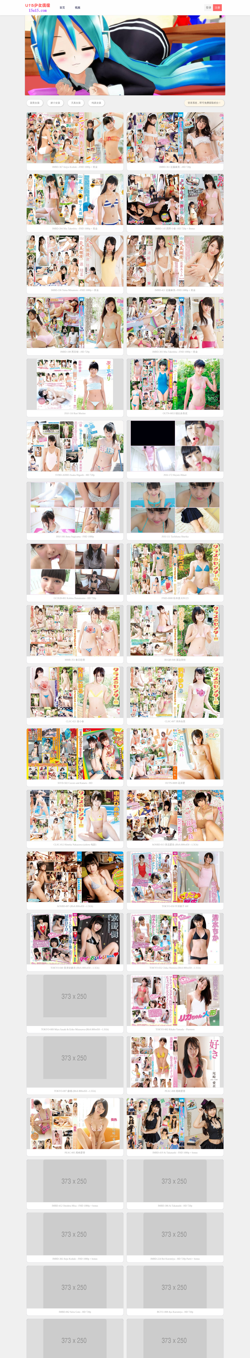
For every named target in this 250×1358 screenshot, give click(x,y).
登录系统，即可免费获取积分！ (204, 103)
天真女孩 (76, 103)
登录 (208, 7)
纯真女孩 (96, 103)
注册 (217, 7)
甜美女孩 (35, 103)
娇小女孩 (55, 103)
